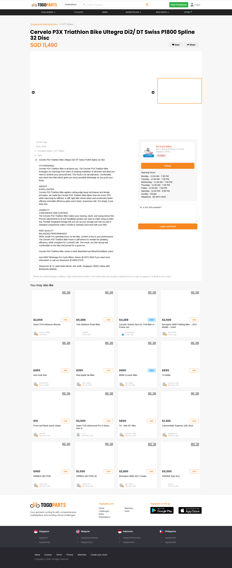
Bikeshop (129, 508)
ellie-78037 (129, 484)
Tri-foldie (166, 375)
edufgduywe (172, 433)
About (37, 555)
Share (191, 45)
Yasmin (170, 484)
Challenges (48, 12)
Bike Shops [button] (162, 12)
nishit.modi (43, 484)
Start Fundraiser (179, 5)
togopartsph (170, 538)
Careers (48, 555)
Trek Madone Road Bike (88, 324)
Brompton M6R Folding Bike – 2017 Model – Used (179, 325)
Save (176, 45)
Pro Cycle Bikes (164, 146)
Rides (105, 12)
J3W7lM (85, 332)
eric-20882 (129, 383)
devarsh (42, 433)
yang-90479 (43, 383)
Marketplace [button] (133, 12)
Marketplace (104, 517)
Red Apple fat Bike (85, 375)
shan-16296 (86, 383)
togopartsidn (128, 542)
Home (101, 508)
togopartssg (44, 542)
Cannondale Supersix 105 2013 (177, 425)
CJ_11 (84, 433)
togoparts (43, 538)
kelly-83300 (172, 332)
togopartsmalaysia (89, 538)
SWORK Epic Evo (171, 476)
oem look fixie (40, 375)
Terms (59, 555)
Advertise (82, 555)
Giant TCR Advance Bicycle (47, 324)
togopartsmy (86, 542)
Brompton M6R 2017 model (132, 476)
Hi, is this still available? (167, 213)
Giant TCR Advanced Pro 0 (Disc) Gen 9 (92, 426)
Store (127, 511)
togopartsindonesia (132, 538)
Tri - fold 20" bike (127, 425)
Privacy (69, 555)
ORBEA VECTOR (42, 476)
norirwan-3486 (173, 383)
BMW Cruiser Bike (128, 375)
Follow (168, 166)
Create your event (99, 555)
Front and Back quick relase (47, 425)
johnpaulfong (129, 332)
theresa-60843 (44, 332)
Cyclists (78, 12)
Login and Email (168, 226)
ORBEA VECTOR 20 (86, 476)
